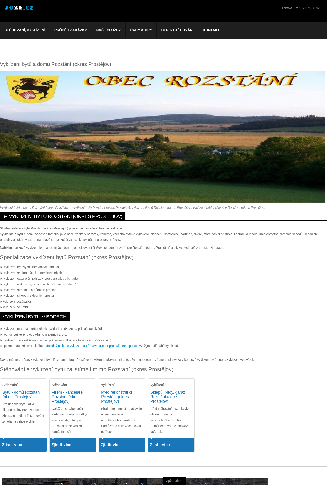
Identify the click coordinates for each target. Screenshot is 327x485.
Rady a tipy (141, 30)
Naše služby (108, 30)
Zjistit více (12, 445)
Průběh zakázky (70, 30)
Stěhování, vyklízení (25, 30)
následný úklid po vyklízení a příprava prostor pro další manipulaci (91, 346)
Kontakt (211, 30)
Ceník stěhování (177, 30)
